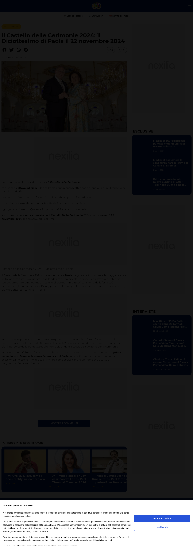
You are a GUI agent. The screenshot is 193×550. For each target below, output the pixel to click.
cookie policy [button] (24, 516)
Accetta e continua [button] (162, 518)
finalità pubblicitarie (40, 528)
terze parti (49, 521)
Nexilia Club (162, 527)
